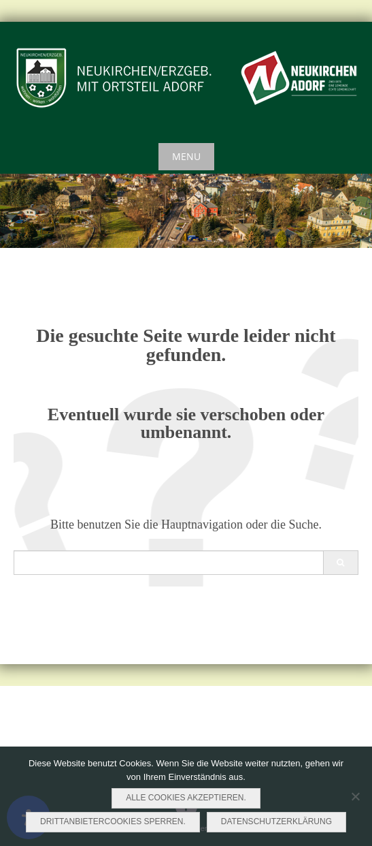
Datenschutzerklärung (276, 821)
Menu (186, 156)
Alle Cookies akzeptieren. (186, 797)
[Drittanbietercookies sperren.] (355, 796)
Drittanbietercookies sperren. (113, 821)
